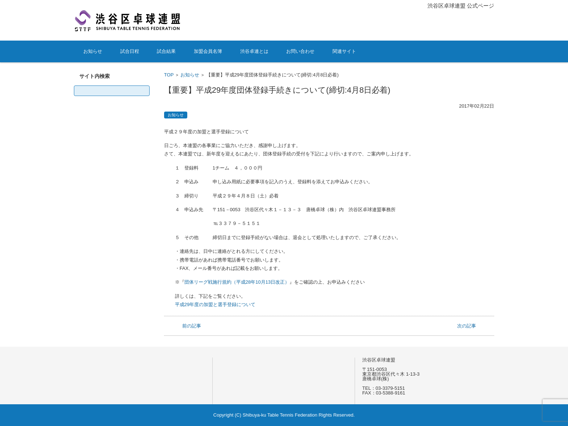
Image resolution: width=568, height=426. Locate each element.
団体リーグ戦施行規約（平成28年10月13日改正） (236, 282)
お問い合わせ (300, 51)
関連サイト (344, 51)
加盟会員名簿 (208, 51)
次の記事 (466, 326)
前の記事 (191, 326)
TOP (169, 75)
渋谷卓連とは (254, 51)
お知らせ (92, 51)
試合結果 (166, 51)
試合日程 (129, 51)
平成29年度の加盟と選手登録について (215, 304)
